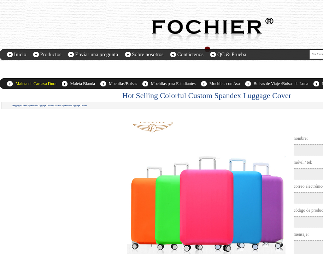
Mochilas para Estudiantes (173, 83)
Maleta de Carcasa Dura (36, 83)
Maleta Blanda (82, 83)
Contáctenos (190, 54)
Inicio (20, 54)
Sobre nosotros (148, 54)
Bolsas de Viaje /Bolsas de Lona (281, 83)
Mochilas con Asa (225, 83)
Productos (50, 54)
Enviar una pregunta (96, 54)
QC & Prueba (231, 54)
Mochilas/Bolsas (123, 83)
